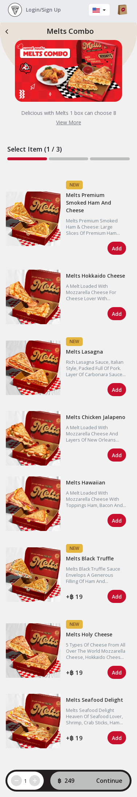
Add (117, 248)
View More (68, 122)
